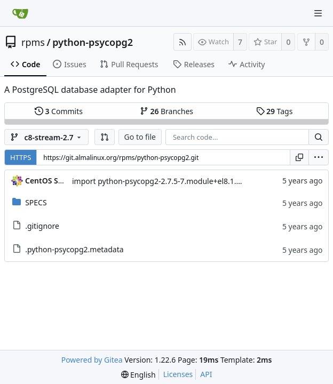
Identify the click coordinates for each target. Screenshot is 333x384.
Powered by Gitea (92, 360)
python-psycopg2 (92, 42)
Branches (166, 111)
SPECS (35, 202)
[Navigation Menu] (318, 13)
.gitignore (42, 226)
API (206, 374)
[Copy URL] (299, 157)
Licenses (178, 374)
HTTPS (20, 157)
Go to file (140, 137)
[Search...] (318, 137)
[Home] (20, 13)
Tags (274, 111)
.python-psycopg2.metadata (74, 249)
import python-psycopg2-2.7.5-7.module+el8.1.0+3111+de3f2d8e (185, 181)
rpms (33, 42)
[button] (104, 137)
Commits (59, 111)
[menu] (318, 157)
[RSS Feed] (182, 42)
